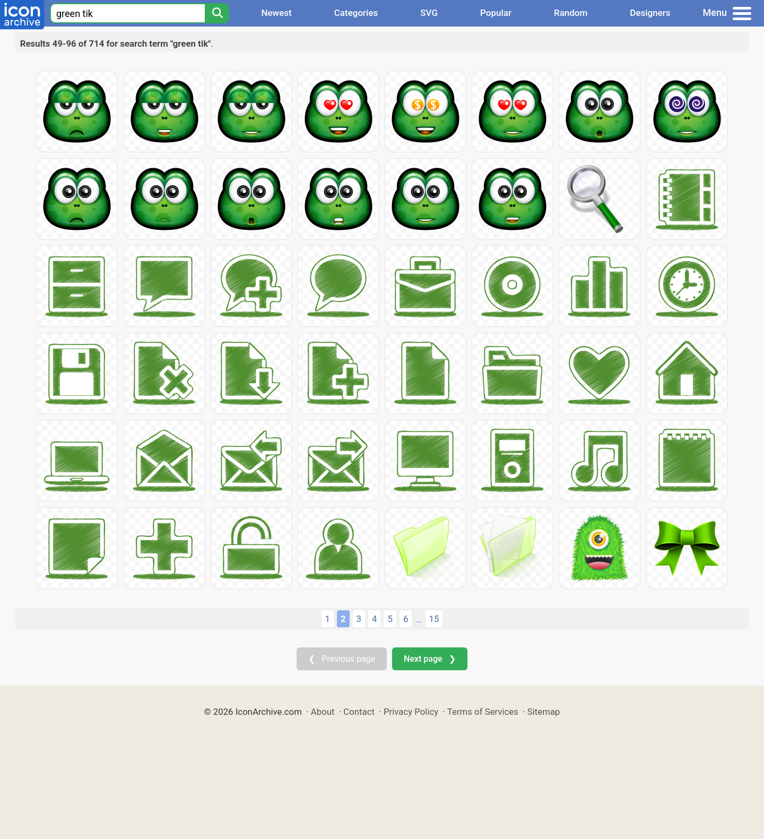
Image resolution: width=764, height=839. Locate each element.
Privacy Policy (411, 711)
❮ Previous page (341, 659)
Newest (276, 12)
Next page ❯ (429, 659)
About (323, 711)
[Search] (217, 13)
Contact (359, 711)
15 (434, 618)
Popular (495, 12)
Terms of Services (482, 711)
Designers (650, 12)
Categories (356, 12)
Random (570, 12)
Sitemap (543, 711)
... (418, 619)
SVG (429, 12)
